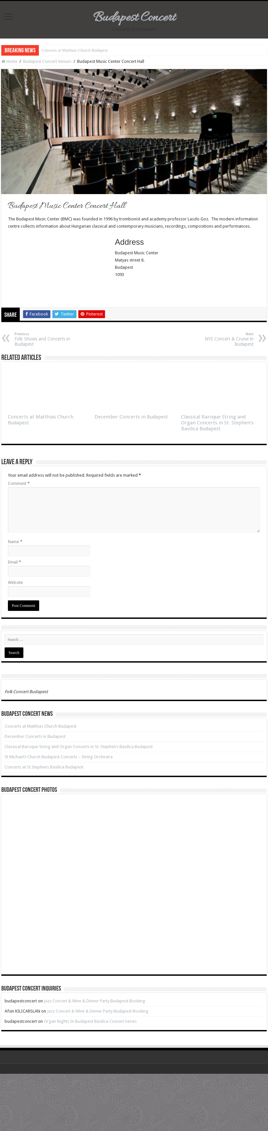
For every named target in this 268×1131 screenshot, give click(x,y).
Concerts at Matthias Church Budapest (74, 50)
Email (14, 562)
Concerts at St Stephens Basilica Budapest (44, 767)
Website (15, 582)
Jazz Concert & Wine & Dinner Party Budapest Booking (94, 1000)
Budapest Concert (134, 18)
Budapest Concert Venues (47, 61)
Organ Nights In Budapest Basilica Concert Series (90, 1021)
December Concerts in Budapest (131, 417)
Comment (19, 483)
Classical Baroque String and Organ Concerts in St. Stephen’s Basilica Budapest (217, 423)
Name (15, 541)
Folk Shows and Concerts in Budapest (48, 339)
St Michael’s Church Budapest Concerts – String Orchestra (59, 756)
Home (9, 61)
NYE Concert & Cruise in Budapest (220, 339)
